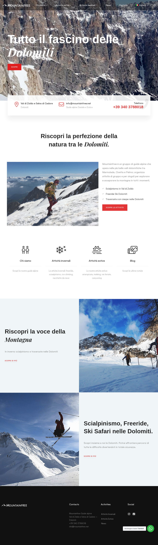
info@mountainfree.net (79, 526)
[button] (14, 67)
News (103, 523)
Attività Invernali (108, 514)
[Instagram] (129, 514)
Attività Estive (107, 519)
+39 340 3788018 (128, 110)
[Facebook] (134, 514)
